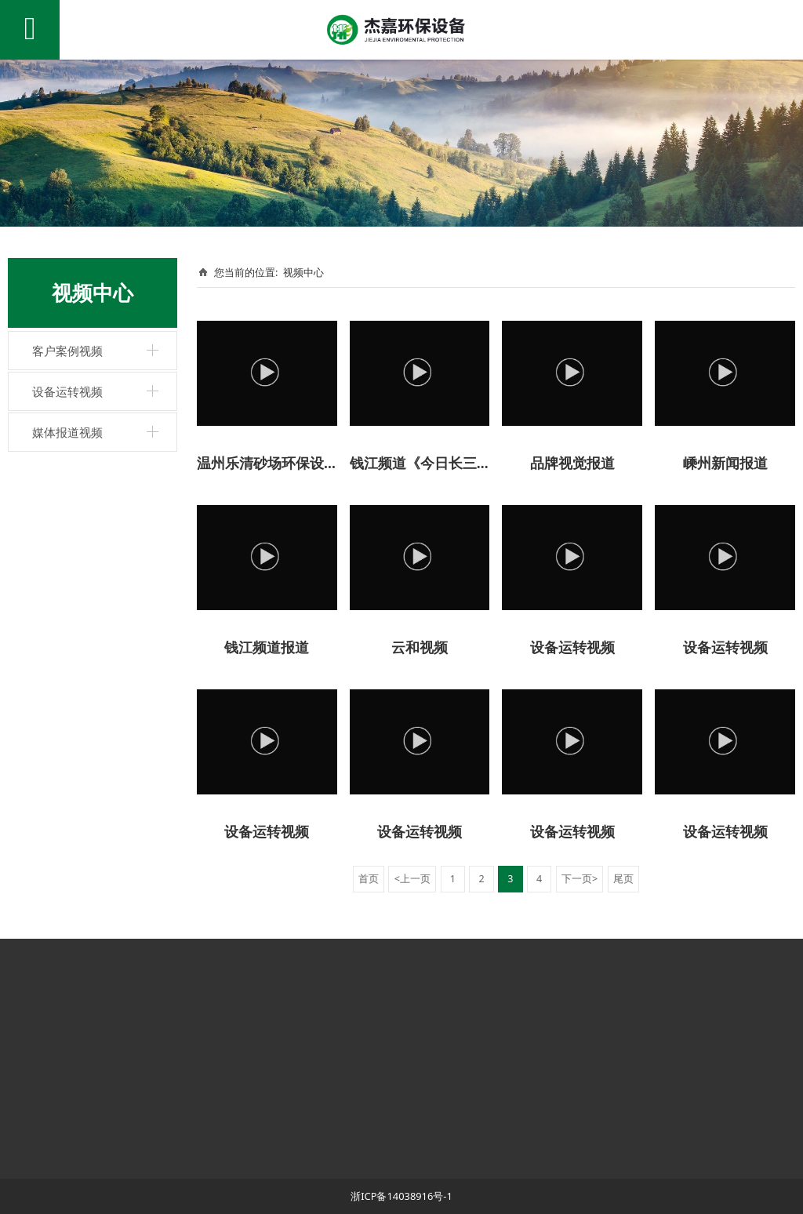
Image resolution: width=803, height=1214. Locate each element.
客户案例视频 (67, 350)
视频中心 (303, 272)
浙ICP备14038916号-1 (401, 1196)
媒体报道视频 (67, 432)
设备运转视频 (67, 391)
